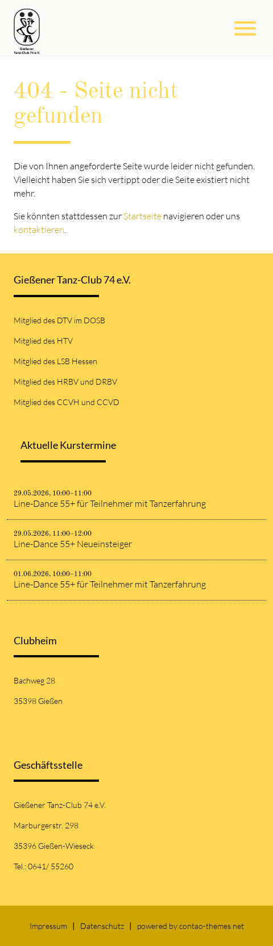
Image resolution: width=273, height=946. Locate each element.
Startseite (142, 216)
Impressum (48, 926)
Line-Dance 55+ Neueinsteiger (73, 543)
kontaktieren (39, 229)
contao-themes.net (211, 926)
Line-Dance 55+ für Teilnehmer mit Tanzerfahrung (110, 503)
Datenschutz (102, 926)
